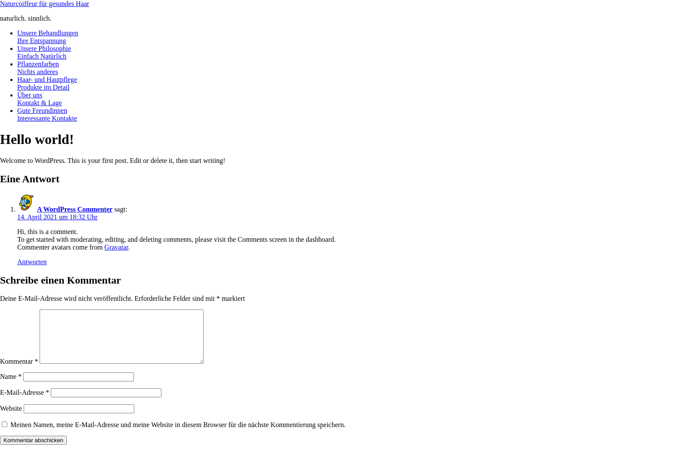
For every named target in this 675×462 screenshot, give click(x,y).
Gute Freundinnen (47, 114)
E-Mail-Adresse (24, 402)
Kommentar (19, 371)
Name (11, 386)
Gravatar (116, 247)
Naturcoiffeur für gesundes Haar (44, 3)
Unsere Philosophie (44, 52)
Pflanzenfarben (38, 67)
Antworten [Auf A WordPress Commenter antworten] (31, 261)
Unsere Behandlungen (47, 36)
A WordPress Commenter (74, 209)
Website (11, 418)
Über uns (39, 98)
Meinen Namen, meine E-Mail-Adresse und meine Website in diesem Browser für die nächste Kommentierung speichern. (178, 435)
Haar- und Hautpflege (47, 83)
